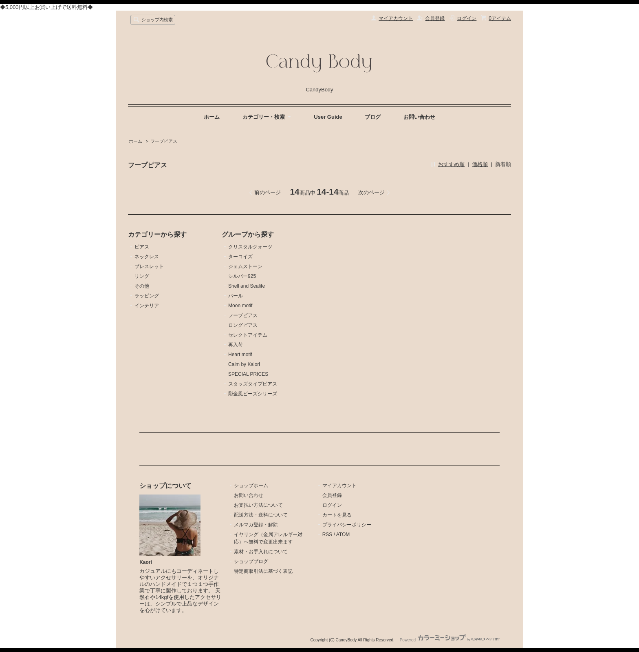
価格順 (480, 164)
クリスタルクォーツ (250, 247)
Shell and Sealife (246, 286)
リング (141, 276)
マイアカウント (396, 18)
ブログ (373, 117)
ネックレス (146, 256)
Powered (450, 640)
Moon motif (240, 305)
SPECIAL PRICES (248, 374)
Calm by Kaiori (244, 364)
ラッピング (146, 296)
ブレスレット (149, 266)
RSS (327, 534)
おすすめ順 (451, 164)
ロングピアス (243, 325)
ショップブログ (251, 561)
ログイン (466, 18)
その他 (141, 286)
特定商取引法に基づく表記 (263, 571)
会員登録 (435, 18)
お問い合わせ (419, 117)
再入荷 (235, 345)
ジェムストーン (245, 266)
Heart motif (240, 354)
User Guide (328, 117)
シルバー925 (242, 276)
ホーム (212, 117)
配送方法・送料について (261, 515)
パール (235, 296)
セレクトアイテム (247, 335)
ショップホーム (251, 485)
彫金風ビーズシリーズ (252, 394)
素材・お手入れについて (261, 551)
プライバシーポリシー (346, 525)
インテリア (146, 305)
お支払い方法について (258, 505)
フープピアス (163, 141)
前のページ (267, 192)
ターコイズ (240, 256)
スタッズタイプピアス (252, 384)
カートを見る (337, 515)
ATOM (343, 534)
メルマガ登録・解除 (256, 525)
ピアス (141, 247)
